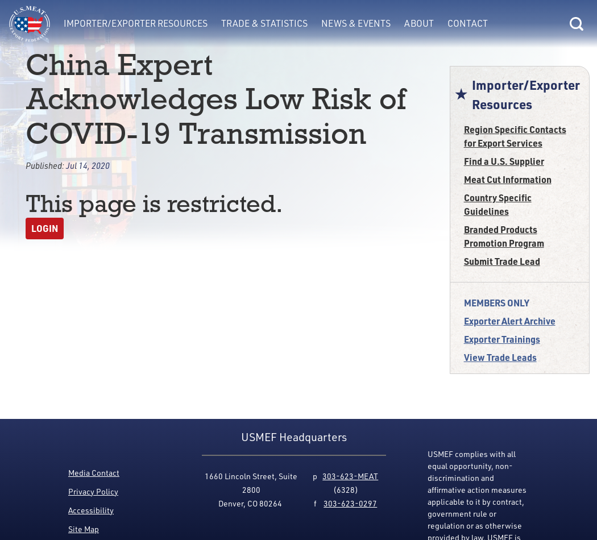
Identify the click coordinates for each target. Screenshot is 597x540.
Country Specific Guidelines (498, 204)
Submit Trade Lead (502, 261)
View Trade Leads (500, 357)
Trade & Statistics (264, 23)
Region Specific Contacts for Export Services (515, 136)
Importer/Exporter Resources (136, 23)
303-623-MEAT (350, 476)
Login (44, 228)
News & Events (356, 23)
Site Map (83, 529)
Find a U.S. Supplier (504, 161)
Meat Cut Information (508, 179)
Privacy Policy (93, 491)
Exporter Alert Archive (509, 321)
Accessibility (91, 510)
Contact (467, 23)
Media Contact (93, 472)
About (419, 23)
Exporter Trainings (502, 339)
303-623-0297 (350, 503)
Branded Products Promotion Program (504, 236)
